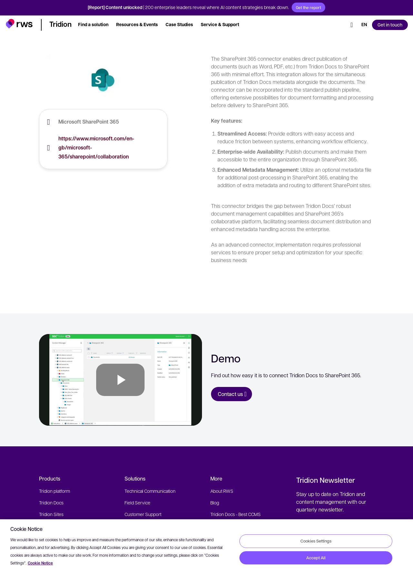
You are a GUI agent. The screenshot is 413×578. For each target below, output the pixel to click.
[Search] (352, 25)
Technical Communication (150, 491)
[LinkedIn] (335, 574)
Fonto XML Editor (56, 549)
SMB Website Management (152, 537)
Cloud (45, 537)
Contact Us (221, 549)
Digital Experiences (143, 526)
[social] (370, 574)
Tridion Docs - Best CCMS (235, 514)
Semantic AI (51, 526)
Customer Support (143, 514)
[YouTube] (358, 574)
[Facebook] (347, 574)
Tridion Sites (51, 514)
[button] (19, 23)
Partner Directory (227, 537)
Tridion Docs (51, 502)
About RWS (221, 491)
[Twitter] (323, 574)
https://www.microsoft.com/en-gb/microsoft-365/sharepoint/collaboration (96, 147)
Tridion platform (54, 491)
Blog (214, 502)
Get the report (308, 7)
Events (217, 526)
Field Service (137, 502)
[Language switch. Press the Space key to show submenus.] (364, 25)
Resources (135, 549)
